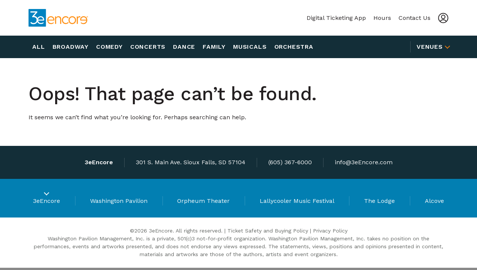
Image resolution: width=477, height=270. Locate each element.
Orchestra (293, 46)
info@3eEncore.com (364, 162)
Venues (430, 46)
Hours (382, 17)
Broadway (71, 46)
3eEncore (46, 200)
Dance (184, 46)
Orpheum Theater (203, 200)
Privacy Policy (330, 231)
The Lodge (379, 200)
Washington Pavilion (118, 200)
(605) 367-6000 (290, 162)
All (38, 46)
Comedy (109, 46)
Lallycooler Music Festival (297, 200)
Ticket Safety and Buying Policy (267, 231)
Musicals (249, 46)
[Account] (443, 18)
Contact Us (414, 17)
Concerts (148, 46)
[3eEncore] (58, 17)
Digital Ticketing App (336, 17)
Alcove (434, 200)
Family (214, 46)
